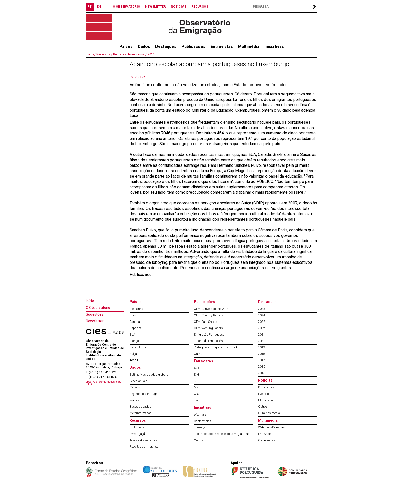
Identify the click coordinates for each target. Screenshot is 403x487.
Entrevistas (221, 46)
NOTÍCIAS (178, 6)
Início (90, 301)
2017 (261, 360)
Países (135, 302)
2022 (261, 328)
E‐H (196, 374)
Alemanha (136, 309)
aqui (148, 274)
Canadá (135, 322)
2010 (151, 54)
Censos (135, 387)
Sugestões (94, 314)
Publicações (193, 46)
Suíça (133, 354)
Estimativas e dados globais (149, 374)
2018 (261, 354)
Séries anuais (139, 381)
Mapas (134, 400)
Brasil (134, 315)
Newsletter (95, 321)
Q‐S (196, 394)
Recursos (138, 420)
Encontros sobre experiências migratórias (222, 434)
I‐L (195, 381)
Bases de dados (140, 406)
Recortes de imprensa (144, 447)
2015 (261, 373)
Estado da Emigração (208, 341)
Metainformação (140, 413)
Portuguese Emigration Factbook (216, 347)
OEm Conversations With (211, 309)
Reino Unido (138, 347)
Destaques (165, 46)
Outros (198, 440)
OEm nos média (269, 413)
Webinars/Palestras (271, 427)
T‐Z (196, 400)
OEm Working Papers (208, 328)
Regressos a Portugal (144, 394)
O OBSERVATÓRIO (126, 6)
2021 (261, 334)
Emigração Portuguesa (209, 334)
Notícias (265, 380)
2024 (261, 315)
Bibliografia (137, 427)
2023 (261, 322)
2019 (261, 347)
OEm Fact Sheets (205, 322)
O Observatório (98, 308)
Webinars (200, 414)
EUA (132, 334)
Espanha (136, 328)
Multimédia (248, 46)
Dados (144, 46)
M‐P (196, 387)
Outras (198, 354)
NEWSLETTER (155, 6)
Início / (91, 54)
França (134, 341)
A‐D (196, 368)
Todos (134, 360)
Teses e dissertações (143, 440)
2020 (261, 341)
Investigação (138, 434)
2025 (261, 309)
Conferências (202, 421)
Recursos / (104, 54)
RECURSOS (199, 6)
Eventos (263, 394)
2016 (261, 366)
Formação (200, 427)
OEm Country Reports (209, 315)
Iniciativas (274, 46)
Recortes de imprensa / (129, 54)
